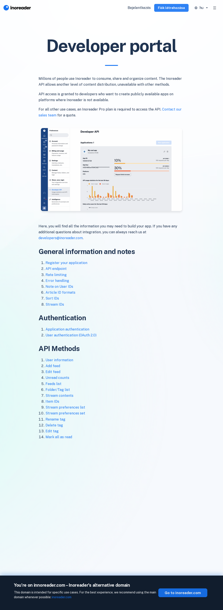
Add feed (53, 366)
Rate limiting (56, 275)
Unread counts (57, 378)
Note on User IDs (59, 287)
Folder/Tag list (58, 390)
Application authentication (67, 329)
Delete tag (54, 425)
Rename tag (55, 419)
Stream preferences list (65, 407)
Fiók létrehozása (171, 8)
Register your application (66, 263)
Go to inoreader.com (183, 593)
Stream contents (59, 396)
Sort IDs (52, 298)
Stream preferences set (65, 413)
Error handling (57, 281)
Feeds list (53, 384)
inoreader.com (61, 597)
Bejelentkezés (139, 8)
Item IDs (52, 401)
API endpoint (56, 269)
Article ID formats (60, 292)
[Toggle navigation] (215, 8)
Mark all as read (59, 437)
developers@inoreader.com (61, 238)
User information (59, 360)
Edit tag (52, 431)
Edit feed (53, 372)
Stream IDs (55, 304)
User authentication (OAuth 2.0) (71, 335)
